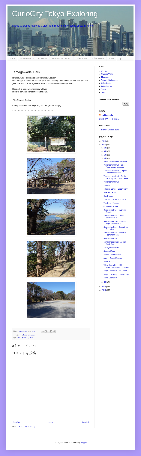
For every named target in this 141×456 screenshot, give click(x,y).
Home (12, 58)
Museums (42, 58)
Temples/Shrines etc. (61, 58)
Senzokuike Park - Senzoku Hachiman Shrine (115, 234)
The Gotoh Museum (111, 203)
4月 (105, 151)
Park (25, 335)
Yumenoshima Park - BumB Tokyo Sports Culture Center (116, 177)
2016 (104, 287)
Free (20, 335)
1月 (105, 282)
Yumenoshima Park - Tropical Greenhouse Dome (115, 172)
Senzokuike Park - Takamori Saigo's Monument (115, 222)
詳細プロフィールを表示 (109, 119)
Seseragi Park (109, 251)
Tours (111, 58)
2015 (104, 290)
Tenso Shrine (109, 262)
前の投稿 (85, 422)
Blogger (84, 443)
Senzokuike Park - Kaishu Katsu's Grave (114, 217)
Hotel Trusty (108, 196)
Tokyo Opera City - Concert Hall (116, 274)
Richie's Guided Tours (110, 130)
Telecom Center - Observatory (116, 189)
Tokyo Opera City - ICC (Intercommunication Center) (116, 266)
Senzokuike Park (110, 238)
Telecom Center (110, 192)
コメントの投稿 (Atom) (26, 427)
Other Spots (81, 58)
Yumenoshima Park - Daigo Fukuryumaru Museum (114, 166)
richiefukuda (107, 115)
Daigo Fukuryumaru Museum (115, 161)
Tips (121, 58)
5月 (105, 148)
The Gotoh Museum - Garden (115, 199)
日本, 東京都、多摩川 (25, 337)
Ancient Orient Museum (113, 258)
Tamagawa (31, 335)
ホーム (51, 422)
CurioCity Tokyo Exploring (55, 13)
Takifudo (107, 185)
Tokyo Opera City (110, 278)
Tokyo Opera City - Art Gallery (115, 271)
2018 (104, 141)
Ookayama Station (111, 206)
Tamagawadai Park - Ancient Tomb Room (115, 243)
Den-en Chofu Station (112, 255)
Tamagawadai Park (111, 247)
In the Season (98, 58)
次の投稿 (16, 422)
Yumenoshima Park (111, 182)
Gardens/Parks (27, 58)
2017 (104, 145)
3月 (105, 155)
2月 (105, 158)
